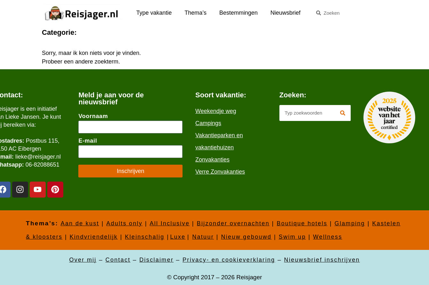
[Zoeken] (343, 113)
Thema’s (195, 13)
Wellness (327, 237)
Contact (117, 260)
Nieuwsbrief (285, 13)
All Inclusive (170, 223)
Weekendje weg (215, 111)
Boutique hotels (302, 223)
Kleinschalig (145, 237)
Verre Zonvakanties (220, 172)
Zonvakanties (212, 159)
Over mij (82, 260)
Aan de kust (80, 223)
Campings (208, 123)
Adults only (124, 223)
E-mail (87, 141)
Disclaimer (156, 260)
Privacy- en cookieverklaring (229, 260)
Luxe (177, 237)
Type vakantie (154, 13)
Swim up (292, 237)
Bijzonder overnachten (233, 223)
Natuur (203, 237)
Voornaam (93, 116)
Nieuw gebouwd (246, 237)
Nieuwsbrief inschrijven (322, 260)
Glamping (349, 223)
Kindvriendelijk (94, 237)
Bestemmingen (238, 13)
